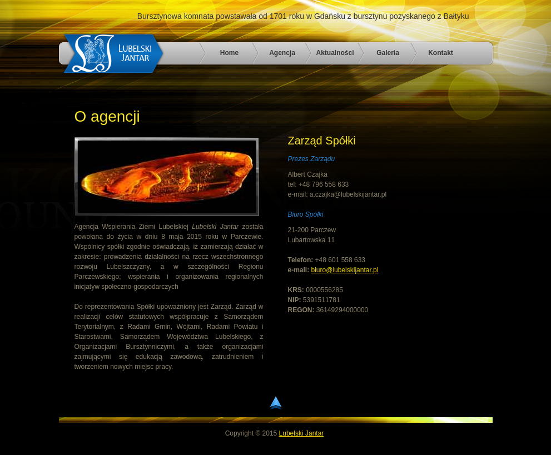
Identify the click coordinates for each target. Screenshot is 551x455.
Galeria (387, 53)
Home (229, 53)
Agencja (282, 53)
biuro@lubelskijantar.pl (345, 270)
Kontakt (440, 53)
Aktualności (335, 53)
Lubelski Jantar (301, 433)
